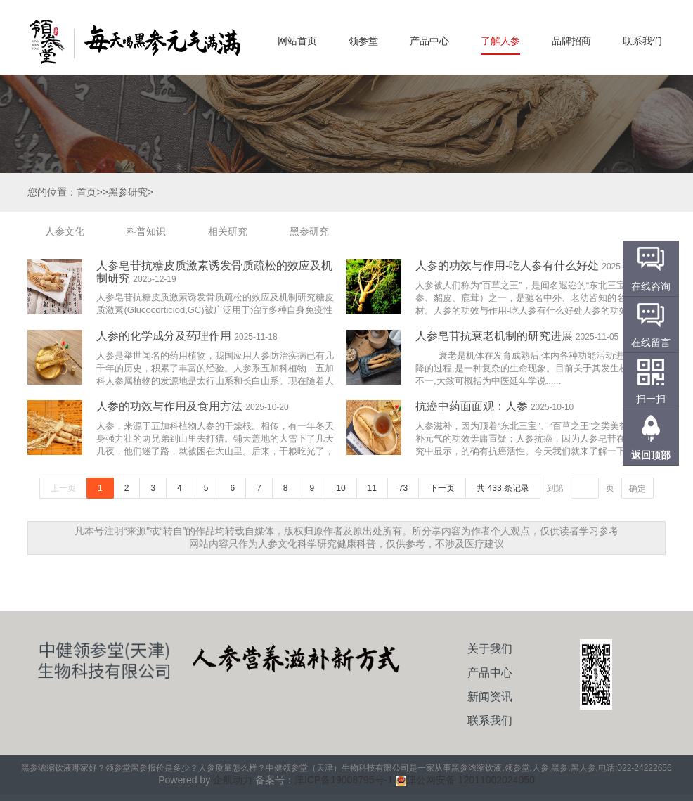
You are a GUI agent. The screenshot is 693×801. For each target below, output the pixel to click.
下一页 (442, 488)
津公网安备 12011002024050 (465, 780)
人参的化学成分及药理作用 (163, 336)
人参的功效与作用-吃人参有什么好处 (507, 265)
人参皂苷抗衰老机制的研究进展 (494, 336)
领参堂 (363, 40)
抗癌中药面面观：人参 (471, 406)
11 (372, 488)
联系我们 (642, 40)
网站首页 (297, 40)
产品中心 (429, 40)
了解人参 (500, 40)
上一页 (63, 488)
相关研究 (227, 231)
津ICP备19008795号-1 (343, 780)
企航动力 (232, 780)
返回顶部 (651, 455)
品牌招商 (571, 40)
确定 (637, 489)
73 (403, 488)
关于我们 (489, 649)
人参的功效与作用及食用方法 (169, 406)
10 (340, 488)
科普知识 (146, 231)
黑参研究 (309, 231)
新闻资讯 (489, 697)
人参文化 (64, 231)
